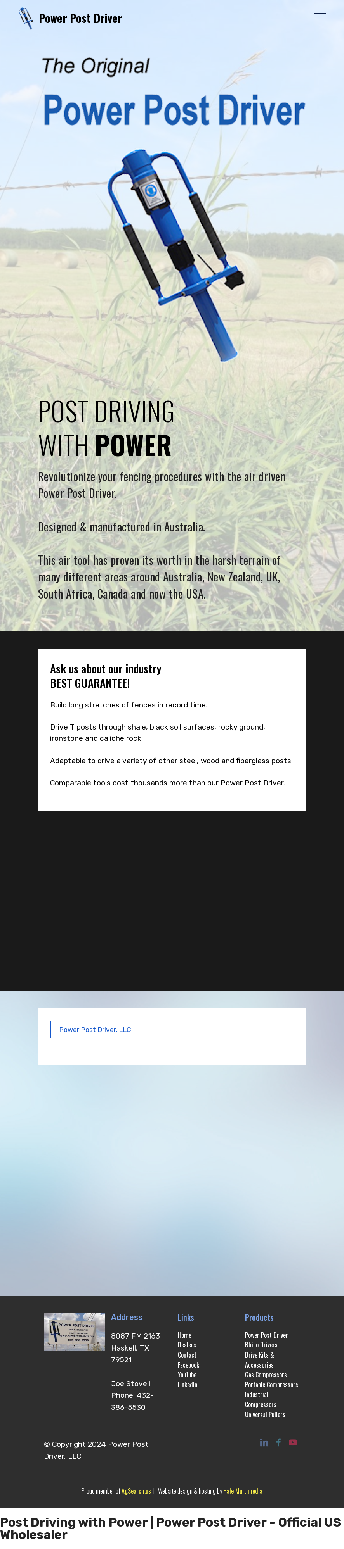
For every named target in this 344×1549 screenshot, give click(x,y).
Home (184, 1335)
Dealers (187, 1344)
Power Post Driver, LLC (95, 1029)
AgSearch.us (136, 1491)
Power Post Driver (80, 18)
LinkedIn (187, 1384)
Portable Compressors (271, 1384)
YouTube (187, 1374)
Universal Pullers (265, 1414)
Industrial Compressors (260, 1399)
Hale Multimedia (242, 1491)
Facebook (188, 1365)
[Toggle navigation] (320, 9)
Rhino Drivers (261, 1344)
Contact (187, 1354)
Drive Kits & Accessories (259, 1360)
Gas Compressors (266, 1374)
